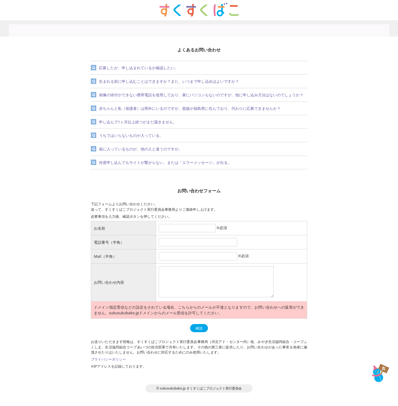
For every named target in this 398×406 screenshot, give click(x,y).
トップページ (111, 28)
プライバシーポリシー (242, 28)
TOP (380, 373)
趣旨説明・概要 (155, 28)
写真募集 (199, 28)
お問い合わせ (286, 28)
